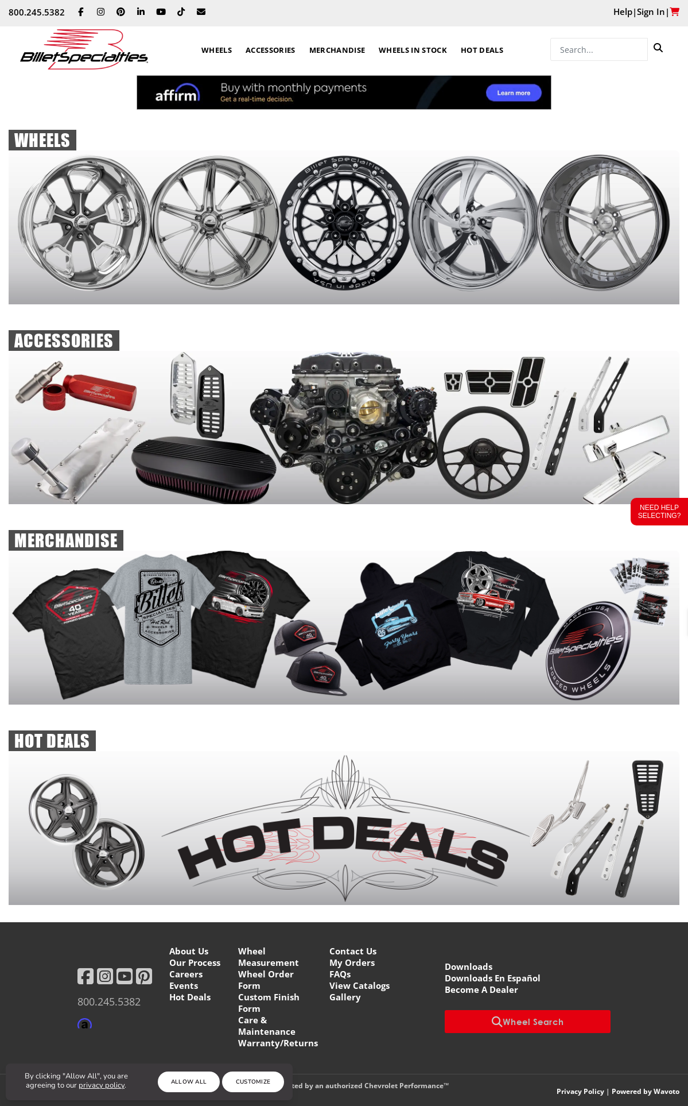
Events (183, 985)
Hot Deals (482, 50)
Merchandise (337, 50)
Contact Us (352, 951)
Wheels (216, 50)
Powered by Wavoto (645, 1091)
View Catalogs (359, 985)
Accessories (271, 50)
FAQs (340, 974)
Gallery (345, 997)
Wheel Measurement (268, 956)
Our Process (194, 962)
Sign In (651, 11)
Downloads (468, 966)
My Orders (352, 962)
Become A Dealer (481, 989)
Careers (186, 974)
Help (622, 11)
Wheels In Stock (413, 50)
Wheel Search (528, 1021)
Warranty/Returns (278, 1043)
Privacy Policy (580, 1091)
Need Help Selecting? (659, 512)
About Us (188, 951)
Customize (253, 1082)
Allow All (189, 1082)
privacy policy (102, 1085)
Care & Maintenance (267, 1025)
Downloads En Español (493, 978)
